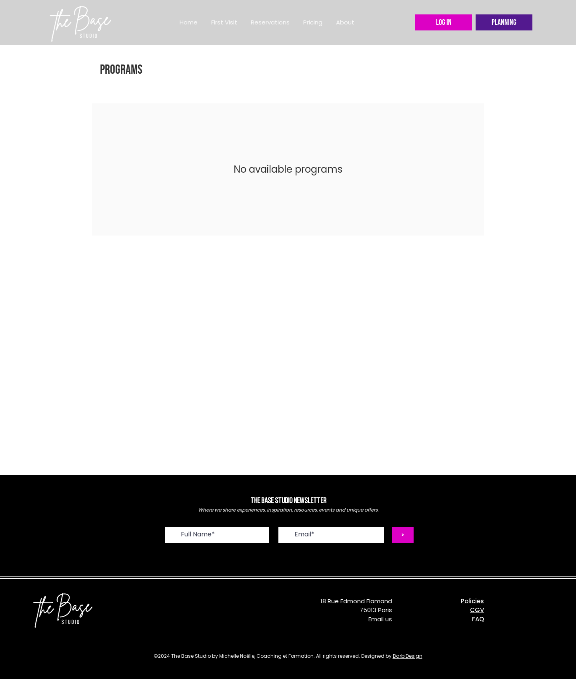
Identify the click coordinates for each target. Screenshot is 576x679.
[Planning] (504, 22)
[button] (270, 22)
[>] (403, 535)
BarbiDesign (407, 656)
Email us (380, 619)
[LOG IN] (443, 22)
